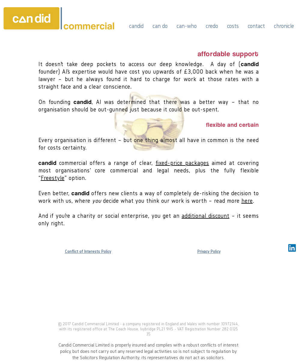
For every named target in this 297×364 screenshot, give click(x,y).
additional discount (205, 215)
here (247, 200)
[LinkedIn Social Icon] (292, 248)
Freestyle (53, 177)
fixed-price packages (182, 162)
